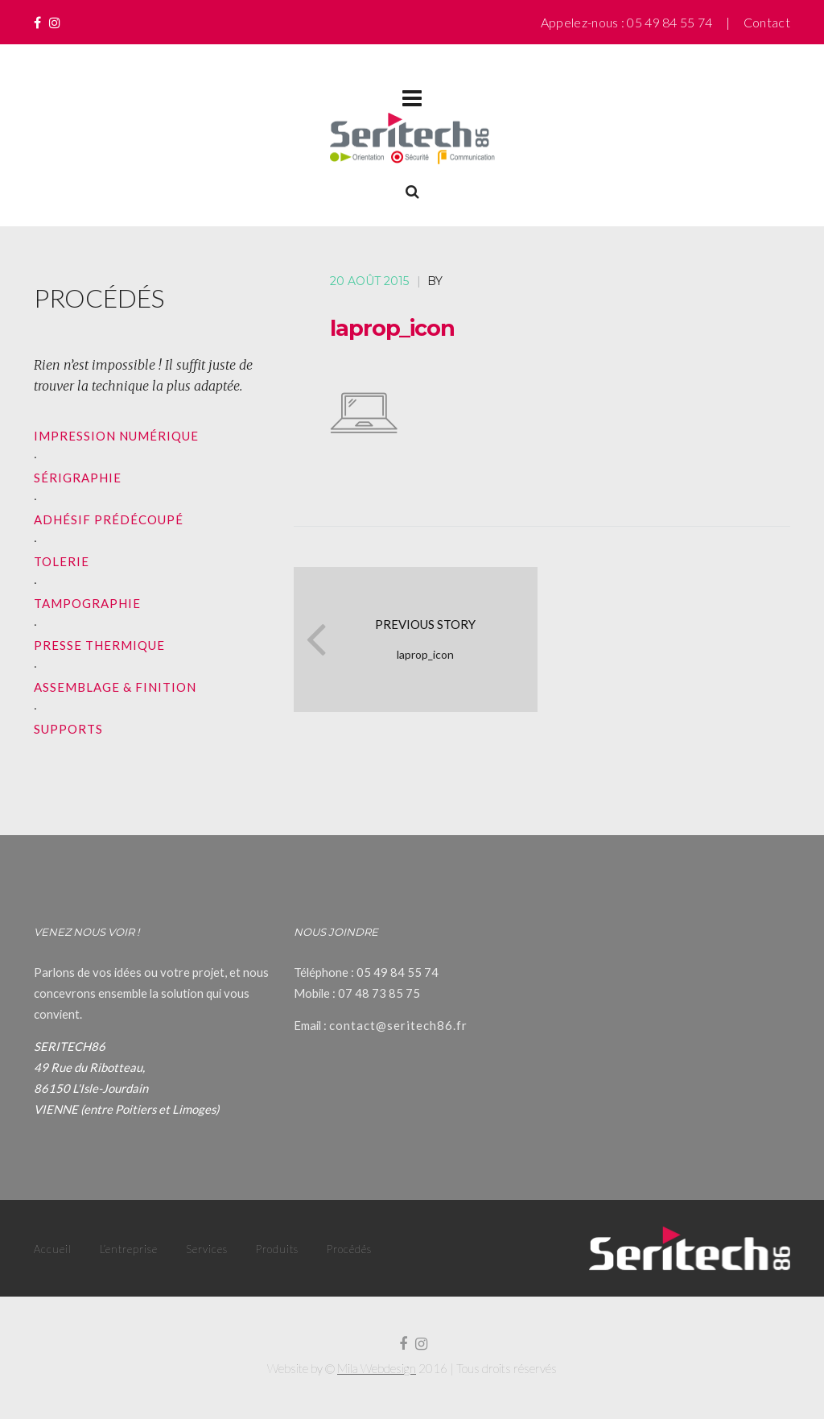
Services (207, 1249)
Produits (277, 1249)
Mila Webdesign (376, 1368)
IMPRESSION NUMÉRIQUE (116, 435)
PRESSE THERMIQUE (99, 645)
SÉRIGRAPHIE (78, 477)
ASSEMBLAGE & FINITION (115, 687)
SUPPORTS (68, 729)
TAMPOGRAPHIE (87, 603)
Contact (767, 22)
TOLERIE (61, 561)
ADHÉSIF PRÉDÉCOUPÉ (108, 519)
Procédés (349, 1249)
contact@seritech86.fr (398, 1025)
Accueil (53, 1249)
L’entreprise (129, 1249)
